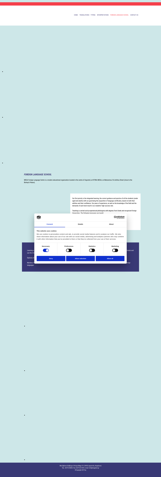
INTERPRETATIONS (103, 15)
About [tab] (111, 224)
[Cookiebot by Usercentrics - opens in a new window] (115, 217)
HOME (76, 15)
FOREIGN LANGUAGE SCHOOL (119, 15)
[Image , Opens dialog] (65, 71)
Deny (51, 258)
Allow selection (80, 258)
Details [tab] (80, 224)
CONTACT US (134, 15)
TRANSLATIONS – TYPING (87, 15)
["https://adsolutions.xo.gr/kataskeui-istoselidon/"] (3, 474)
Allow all (110, 258)
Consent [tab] (50, 224)
